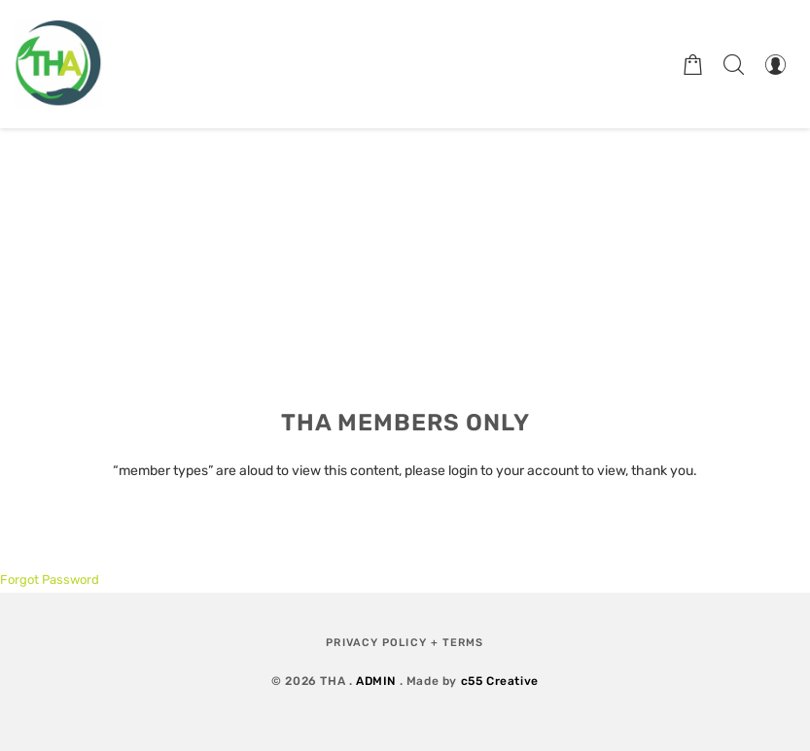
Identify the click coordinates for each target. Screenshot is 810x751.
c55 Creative (500, 681)
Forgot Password (49, 579)
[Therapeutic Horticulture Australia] (58, 64)
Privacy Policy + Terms (404, 642)
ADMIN (376, 681)
